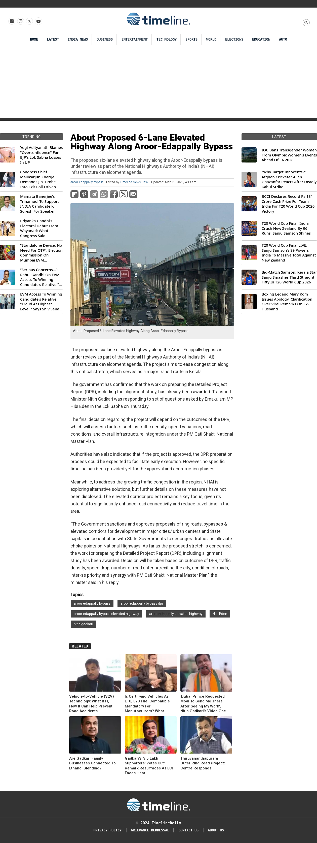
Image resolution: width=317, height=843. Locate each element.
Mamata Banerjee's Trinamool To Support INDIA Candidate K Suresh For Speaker (39, 204)
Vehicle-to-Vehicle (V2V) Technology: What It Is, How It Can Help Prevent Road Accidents (91, 704)
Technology (166, 39)
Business (105, 39)
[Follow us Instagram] (20, 21)
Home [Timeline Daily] (34, 39)
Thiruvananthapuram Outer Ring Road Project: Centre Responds (202, 763)
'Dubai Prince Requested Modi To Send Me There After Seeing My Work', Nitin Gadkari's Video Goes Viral (204, 704)
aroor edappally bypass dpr (142, 603)
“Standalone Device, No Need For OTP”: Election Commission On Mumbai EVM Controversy (41, 253)
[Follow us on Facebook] (11, 21)
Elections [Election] (234, 39)
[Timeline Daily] (158, 804)
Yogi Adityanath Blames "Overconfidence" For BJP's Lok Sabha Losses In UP (41, 155)
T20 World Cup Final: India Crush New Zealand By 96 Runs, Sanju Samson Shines (286, 228)
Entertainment (135, 39)
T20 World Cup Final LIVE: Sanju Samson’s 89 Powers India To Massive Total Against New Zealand (289, 253)
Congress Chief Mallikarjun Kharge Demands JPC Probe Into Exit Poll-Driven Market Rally (38, 179)
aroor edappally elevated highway (176, 614)
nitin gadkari (83, 624)
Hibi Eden (220, 614)
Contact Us (188, 830)
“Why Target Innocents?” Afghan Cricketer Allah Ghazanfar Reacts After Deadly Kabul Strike (289, 179)
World (211, 39)
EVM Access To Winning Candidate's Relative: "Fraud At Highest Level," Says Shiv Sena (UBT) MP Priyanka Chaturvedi (41, 301)
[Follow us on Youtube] (38, 21)
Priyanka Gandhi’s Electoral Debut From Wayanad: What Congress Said (39, 228)
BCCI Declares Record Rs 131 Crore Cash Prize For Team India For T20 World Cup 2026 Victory (288, 204)
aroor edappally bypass (86, 182)
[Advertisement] (158, 83)
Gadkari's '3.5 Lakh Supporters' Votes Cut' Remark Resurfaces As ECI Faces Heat (149, 765)
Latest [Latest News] (53, 39)
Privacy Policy (107, 830)
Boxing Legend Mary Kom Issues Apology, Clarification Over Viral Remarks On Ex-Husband (287, 301)
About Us (216, 830)
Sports (191, 39)
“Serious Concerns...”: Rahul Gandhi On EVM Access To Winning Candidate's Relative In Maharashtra (40, 277)
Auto (283, 39)
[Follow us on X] (29, 21)
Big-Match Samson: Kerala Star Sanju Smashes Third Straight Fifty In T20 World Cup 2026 (289, 277)
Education (261, 39)
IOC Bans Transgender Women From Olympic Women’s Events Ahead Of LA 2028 (289, 155)
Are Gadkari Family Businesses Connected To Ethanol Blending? (92, 763)
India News (78, 39)
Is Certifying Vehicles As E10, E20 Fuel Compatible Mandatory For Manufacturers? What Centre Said (147, 704)
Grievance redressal (150, 830)
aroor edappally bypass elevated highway (106, 614)
